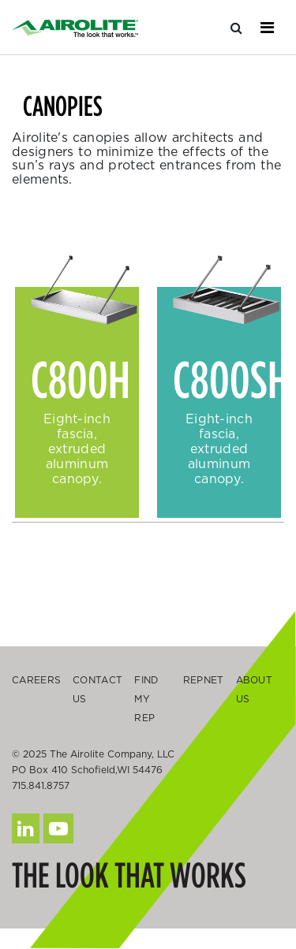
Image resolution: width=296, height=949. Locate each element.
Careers (36, 680)
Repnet (203, 680)
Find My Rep (146, 699)
